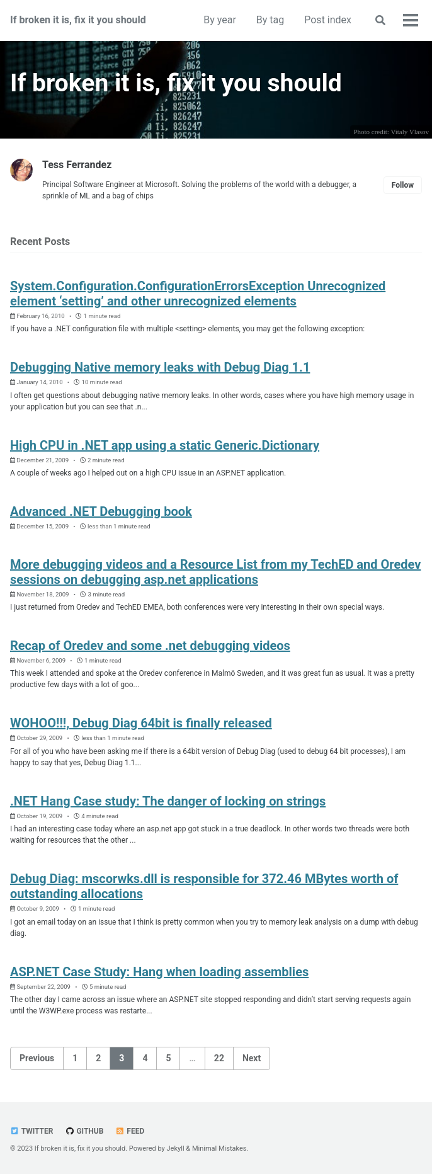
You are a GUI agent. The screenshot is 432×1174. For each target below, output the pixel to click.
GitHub (84, 1131)
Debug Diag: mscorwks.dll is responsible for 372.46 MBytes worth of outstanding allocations (204, 885)
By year (219, 20)
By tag (270, 20)
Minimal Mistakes (219, 1148)
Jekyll (176, 1148)
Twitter (31, 1131)
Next (251, 1057)
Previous (37, 1057)
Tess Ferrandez (76, 165)
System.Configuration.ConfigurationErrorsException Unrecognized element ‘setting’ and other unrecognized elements (197, 293)
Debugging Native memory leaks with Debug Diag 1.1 (160, 367)
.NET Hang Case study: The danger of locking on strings (168, 800)
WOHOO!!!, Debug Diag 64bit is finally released (141, 723)
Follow (403, 184)
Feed (129, 1131)
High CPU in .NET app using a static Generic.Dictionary (164, 444)
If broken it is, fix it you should (78, 20)
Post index (327, 20)
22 (219, 1057)
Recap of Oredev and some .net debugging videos (150, 645)
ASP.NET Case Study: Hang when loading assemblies (159, 971)
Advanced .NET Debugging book (101, 510)
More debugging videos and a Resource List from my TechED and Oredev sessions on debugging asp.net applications (215, 571)
